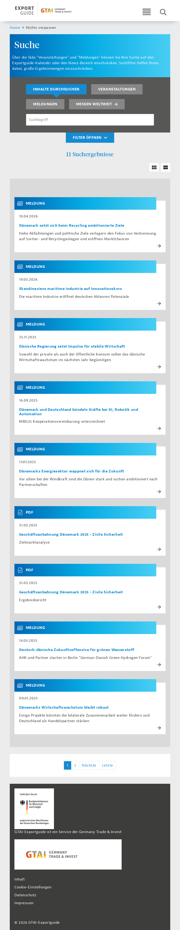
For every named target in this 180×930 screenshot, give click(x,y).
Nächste (89, 765)
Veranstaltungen (117, 89)
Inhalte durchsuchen (56, 89)
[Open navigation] (146, 12)
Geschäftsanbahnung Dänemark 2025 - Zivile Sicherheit (71, 534)
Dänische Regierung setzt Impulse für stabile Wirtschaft (72, 346)
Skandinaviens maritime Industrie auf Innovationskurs (70, 289)
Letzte (107, 765)
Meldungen (45, 104)
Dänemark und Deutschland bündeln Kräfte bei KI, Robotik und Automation (78, 412)
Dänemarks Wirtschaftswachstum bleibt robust (64, 707)
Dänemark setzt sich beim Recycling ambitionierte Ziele (71, 225)
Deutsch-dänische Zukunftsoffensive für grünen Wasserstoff (76, 650)
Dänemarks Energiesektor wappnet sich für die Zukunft (71, 471)
